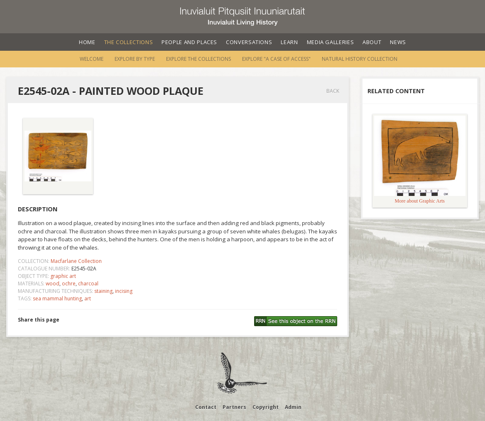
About (372, 42)
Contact (205, 407)
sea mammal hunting (57, 298)
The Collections (128, 42)
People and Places (189, 42)
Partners (234, 407)
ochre (69, 283)
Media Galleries (330, 42)
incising (123, 291)
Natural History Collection (359, 58)
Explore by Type (135, 58)
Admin (293, 407)
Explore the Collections (198, 58)
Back (332, 90)
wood (52, 283)
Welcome (91, 58)
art (87, 298)
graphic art (63, 276)
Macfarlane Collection (76, 261)
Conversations (249, 42)
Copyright (265, 407)
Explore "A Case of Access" (276, 58)
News (398, 42)
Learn (289, 42)
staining (103, 291)
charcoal (88, 283)
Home (87, 42)
